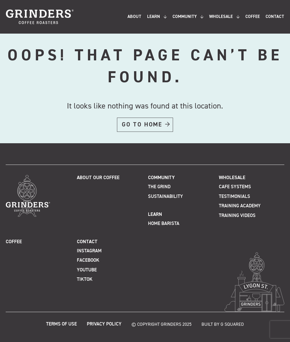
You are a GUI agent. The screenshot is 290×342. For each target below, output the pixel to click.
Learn (153, 17)
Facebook (88, 260)
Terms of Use (61, 324)
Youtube (87, 270)
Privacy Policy (104, 324)
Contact (275, 17)
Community (184, 17)
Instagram (89, 251)
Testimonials (234, 196)
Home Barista (163, 223)
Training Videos (237, 215)
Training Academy (240, 206)
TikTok (84, 279)
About (134, 17)
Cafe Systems (235, 187)
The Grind (159, 187)
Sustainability (165, 196)
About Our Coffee (98, 177)
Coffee (252, 17)
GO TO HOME (142, 125)
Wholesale (221, 17)
